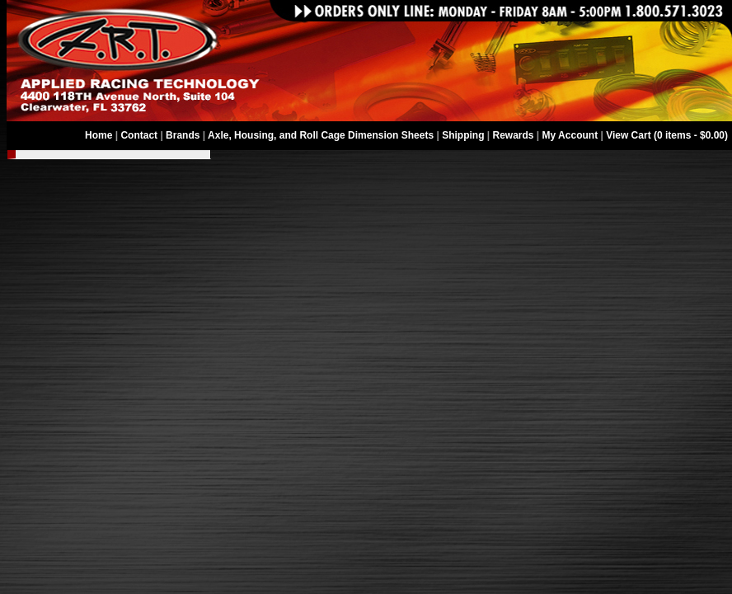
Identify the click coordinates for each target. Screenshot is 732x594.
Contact (138, 135)
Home (98, 135)
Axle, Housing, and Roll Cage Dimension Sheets (321, 135)
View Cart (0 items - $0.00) (667, 135)
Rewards (513, 135)
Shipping (463, 135)
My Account (570, 135)
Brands (182, 135)
